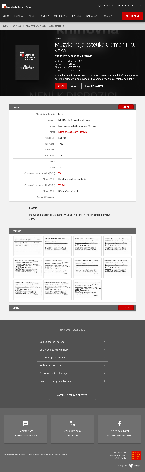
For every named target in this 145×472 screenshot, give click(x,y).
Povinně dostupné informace (56, 381)
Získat (60, 86)
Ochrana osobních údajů (54, 373)
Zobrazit (126, 308)
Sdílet (74, 86)
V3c (60, 173)
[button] (27, 63)
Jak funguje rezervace (53, 357)
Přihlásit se (106, 6)
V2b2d (61, 185)
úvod (5, 26)
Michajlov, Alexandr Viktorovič (73, 56)
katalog (17, 26)
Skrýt (126, 107)
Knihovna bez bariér (51, 365)
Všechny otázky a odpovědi (72, 395)
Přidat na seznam (93, 86)
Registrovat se (126, 6)
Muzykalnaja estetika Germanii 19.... (46, 26)
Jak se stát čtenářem (52, 341)
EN (140, 6)
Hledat (132, 16)
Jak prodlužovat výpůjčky (54, 349)
